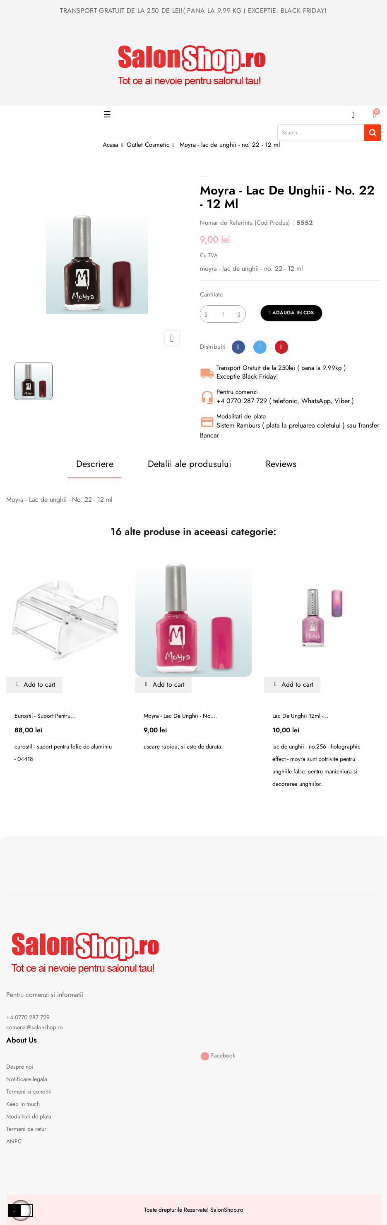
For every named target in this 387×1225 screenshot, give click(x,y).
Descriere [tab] (94, 463)
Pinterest (281, 347)
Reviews (281, 463)
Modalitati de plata (28, 1116)
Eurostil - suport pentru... (44, 716)
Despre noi (20, 1066)
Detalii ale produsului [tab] (189, 463)
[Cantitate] (223, 314)
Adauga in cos (291, 312)
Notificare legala (26, 1079)
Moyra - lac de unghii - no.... (180, 716)
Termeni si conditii (29, 1091)
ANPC (14, 1141)
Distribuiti (238, 347)
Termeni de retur (26, 1129)
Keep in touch (23, 1104)
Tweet (260, 347)
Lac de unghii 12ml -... (300, 716)
